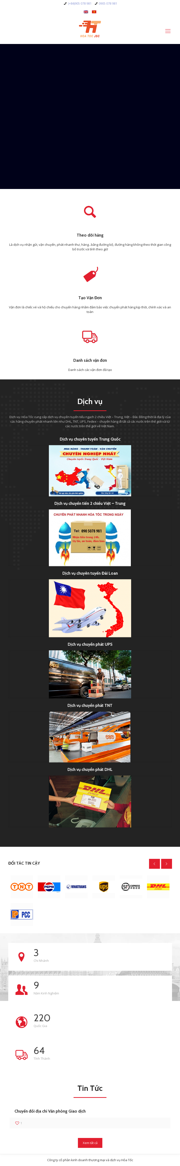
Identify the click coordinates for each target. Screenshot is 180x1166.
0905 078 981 (108, 3)
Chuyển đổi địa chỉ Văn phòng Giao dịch (50, 1111)
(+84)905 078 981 (79, 3)
